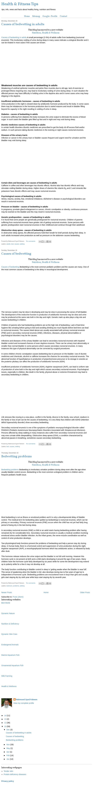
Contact (63, 16)
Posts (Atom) (18, 597)
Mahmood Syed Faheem (26, 699)
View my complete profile (23, 703)
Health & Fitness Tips (19, 4)
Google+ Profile (49, 16)
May (8, 748)
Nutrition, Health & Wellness (45, 32)
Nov (8, 744)
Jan (8, 759)
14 (5, 715)
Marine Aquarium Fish (10, 655)
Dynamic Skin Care (9, 634)
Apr (8, 752)
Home (27, 16)
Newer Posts (6, 592)
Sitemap (36, 16)
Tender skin (8, 771)
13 (5, 719)
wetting (22, 244)
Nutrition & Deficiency (10, 624)
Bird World (5, 603)
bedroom (9, 586)
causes (16, 244)
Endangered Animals (9, 645)
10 (5, 726)
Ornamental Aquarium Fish (12, 665)
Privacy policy (7, 781)
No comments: (31, 241)
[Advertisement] (45, 62)
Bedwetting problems (16, 456)
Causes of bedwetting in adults (22, 24)
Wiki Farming (6, 676)
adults (8, 244)
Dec (8, 730)
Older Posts (85, 592)
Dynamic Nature (8, 613)
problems (16, 586)
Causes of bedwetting (16, 254)
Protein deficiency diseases (15, 774)
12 (5, 723)
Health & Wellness (8, 686)
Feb (8, 755)
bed (12, 244)
